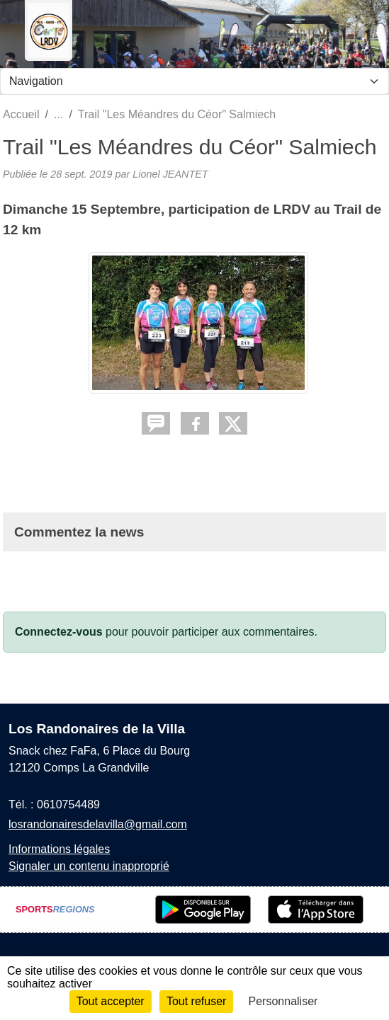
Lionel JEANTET (170, 174)
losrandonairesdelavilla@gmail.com (98, 824)
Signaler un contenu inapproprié (89, 866)
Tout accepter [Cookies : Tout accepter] (111, 1001)
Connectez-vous (59, 632)
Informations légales (59, 849)
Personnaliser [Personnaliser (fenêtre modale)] (283, 1001)
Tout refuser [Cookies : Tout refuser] (196, 1001)
